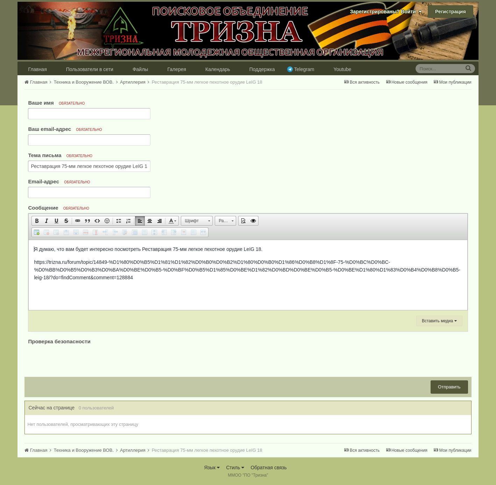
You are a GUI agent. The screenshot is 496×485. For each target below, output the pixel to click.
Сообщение (58, 208)
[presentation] (81, 359)
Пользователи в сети (89, 69)
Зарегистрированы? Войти (385, 11)
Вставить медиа (439, 320)
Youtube (342, 69)
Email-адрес (59, 181)
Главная (37, 69)
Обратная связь (268, 467)
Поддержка (262, 69)
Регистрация (450, 11)
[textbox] (248, 275)
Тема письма (60, 155)
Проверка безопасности (59, 341)
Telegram (304, 69)
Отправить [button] (449, 386)
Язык (212, 467)
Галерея (176, 69)
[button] (37, 220)
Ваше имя (56, 103)
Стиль (235, 467)
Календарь (217, 69)
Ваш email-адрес (65, 129)
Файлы (140, 69)
